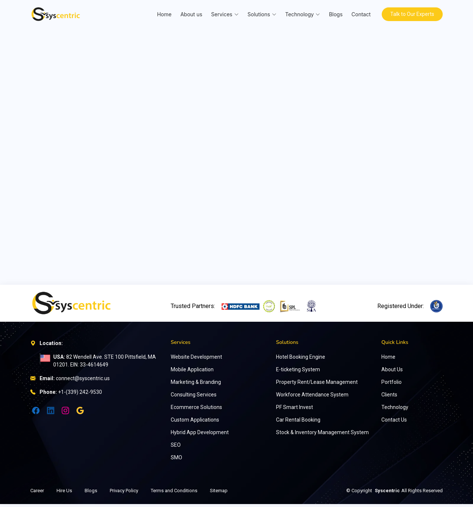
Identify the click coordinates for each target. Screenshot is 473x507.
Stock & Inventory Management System (322, 435)
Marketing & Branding (196, 385)
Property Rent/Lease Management (317, 385)
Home (163, 14)
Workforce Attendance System (312, 397)
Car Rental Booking (298, 422)
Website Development (196, 359)
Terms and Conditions (174, 493)
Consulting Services (194, 397)
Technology (394, 410)
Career (37, 493)
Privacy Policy (124, 493)
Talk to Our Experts (411, 14)
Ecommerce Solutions (196, 410)
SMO (176, 460)
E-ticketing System (298, 372)
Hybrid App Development (200, 435)
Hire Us (64, 493)
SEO (176, 447)
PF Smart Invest (294, 410)
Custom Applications (195, 422)
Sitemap (219, 493)
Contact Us (394, 422)
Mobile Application (192, 372)
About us (190, 14)
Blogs (334, 14)
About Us (392, 372)
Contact (359, 14)
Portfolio (391, 385)
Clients (389, 397)
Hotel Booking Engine (300, 359)
